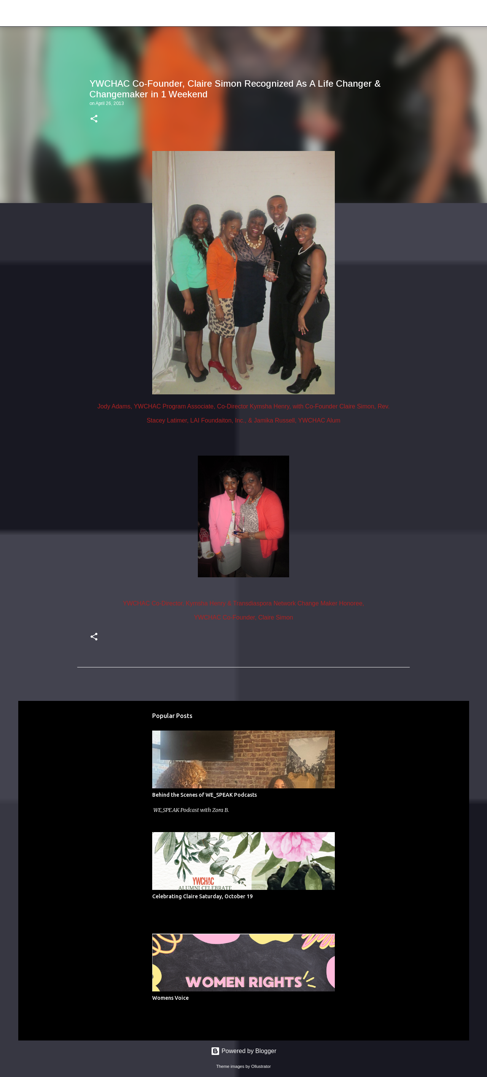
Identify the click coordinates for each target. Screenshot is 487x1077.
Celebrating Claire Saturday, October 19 (202, 896)
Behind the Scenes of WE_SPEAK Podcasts (204, 795)
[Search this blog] (441, 13)
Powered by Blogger (244, 1051)
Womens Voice (170, 998)
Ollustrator (261, 1066)
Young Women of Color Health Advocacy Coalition (162, 13)
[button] (94, 119)
